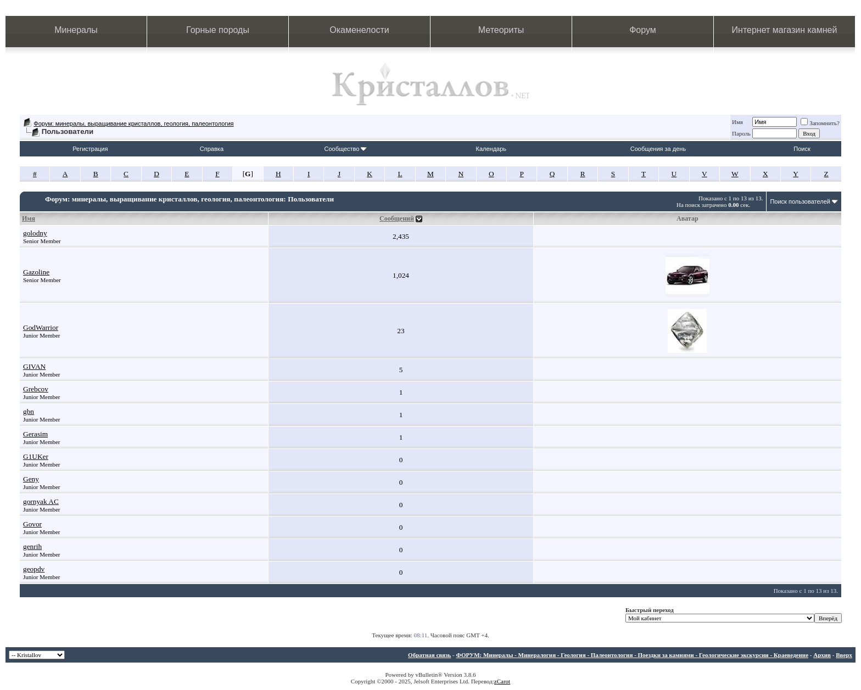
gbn (28, 411)
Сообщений (396, 218)
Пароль (741, 133)
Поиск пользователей (800, 201)
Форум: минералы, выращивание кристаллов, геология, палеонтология (133, 123)
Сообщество (345, 148)
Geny (31, 479)
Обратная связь (429, 655)
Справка (211, 148)
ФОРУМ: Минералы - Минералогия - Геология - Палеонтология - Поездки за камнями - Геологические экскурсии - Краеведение (632, 655)
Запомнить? (820, 123)
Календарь (491, 148)
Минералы (76, 30)
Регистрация (90, 148)
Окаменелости (359, 30)
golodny (35, 233)
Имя (737, 122)
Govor (32, 524)
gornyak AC (41, 501)
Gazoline (36, 272)
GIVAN (34, 366)
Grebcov (35, 389)
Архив (822, 655)
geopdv (33, 569)
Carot (503, 681)
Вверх (844, 655)
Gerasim (35, 434)
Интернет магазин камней (784, 30)
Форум (642, 30)
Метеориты (501, 30)
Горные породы (217, 30)
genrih (32, 546)
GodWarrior (40, 327)
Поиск (801, 148)
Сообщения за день (658, 148)
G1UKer (35, 456)
